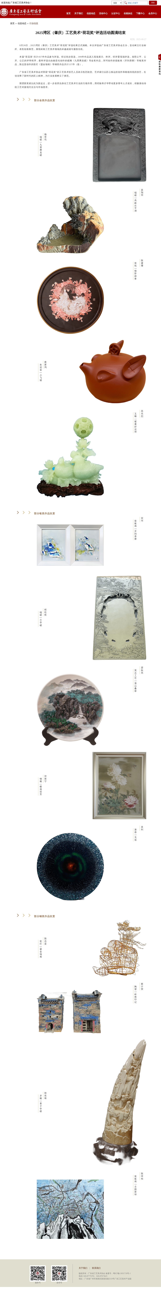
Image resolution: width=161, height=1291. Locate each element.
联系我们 (96, 1268)
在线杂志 (128, 13)
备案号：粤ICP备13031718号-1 (118, 1273)
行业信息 (34, 23)
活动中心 (103, 13)
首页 (68, 13)
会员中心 (152, 13)
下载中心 (140, 13)
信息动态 (91, 13)
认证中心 (115, 13)
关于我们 (78, 13)
